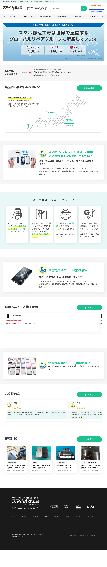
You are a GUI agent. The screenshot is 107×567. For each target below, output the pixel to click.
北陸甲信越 (51, 119)
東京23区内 (69, 126)
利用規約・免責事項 (89, 532)
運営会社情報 (15, 532)
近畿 (49, 125)
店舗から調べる (12, 18)
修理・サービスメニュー (45, 17)
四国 (40, 130)
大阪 (49, 130)
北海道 (72, 107)
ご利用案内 (66, 532)
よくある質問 (25, 532)
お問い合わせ (35, 532)
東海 (58, 125)
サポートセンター (77, 532)
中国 (40, 125)
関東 (67, 121)
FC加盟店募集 (78, 18)
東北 (63, 115)
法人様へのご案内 (94, 18)
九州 (31, 132)
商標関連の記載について (20, 553)
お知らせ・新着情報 (62, 18)
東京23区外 (69, 131)
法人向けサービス (56, 532)
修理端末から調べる (29, 18)
